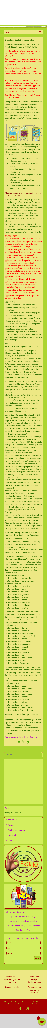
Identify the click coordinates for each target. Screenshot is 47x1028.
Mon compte (12, 819)
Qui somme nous (34, 987)
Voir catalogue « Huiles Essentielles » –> (21, 737)
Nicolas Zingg (35, 1004)
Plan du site (12, 835)
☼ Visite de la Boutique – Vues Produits (23, 925)
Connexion (12, 840)
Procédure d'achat (12, 987)
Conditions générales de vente (12, 980)
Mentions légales (12, 976)
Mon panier (12, 824)
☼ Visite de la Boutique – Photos (23, 921)
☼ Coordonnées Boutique (23, 930)
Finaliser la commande (16, 830)
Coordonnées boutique (34, 978)
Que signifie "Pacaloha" (34, 991)
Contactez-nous (34, 981)
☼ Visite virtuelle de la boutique (23, 916)
